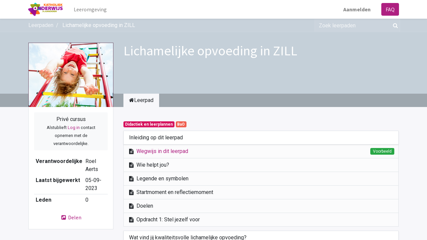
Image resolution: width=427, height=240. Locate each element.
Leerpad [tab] (141, 100)
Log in (74, 127)
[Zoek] (394, 25)
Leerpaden (40, 25)
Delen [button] (71, 217)
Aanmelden (356, 9)
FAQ (389, 9)
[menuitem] (90, 9)
